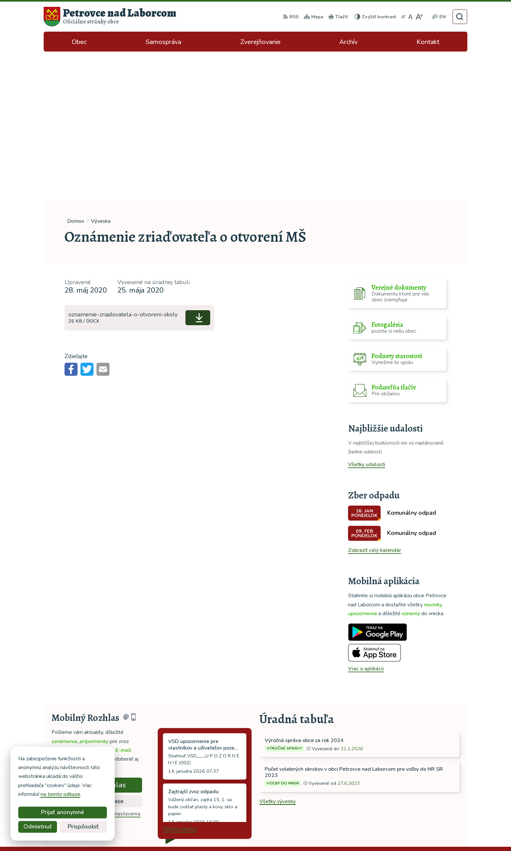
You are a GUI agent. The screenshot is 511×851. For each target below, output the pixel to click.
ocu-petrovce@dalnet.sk (427, 796)
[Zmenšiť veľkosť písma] (403, 16)
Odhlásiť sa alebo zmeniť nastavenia (96, 664)
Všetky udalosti (366, 315)
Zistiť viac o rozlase (97, 652)
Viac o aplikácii (366, 519)
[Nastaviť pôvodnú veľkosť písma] (410, 16)
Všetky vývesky (277, 652)
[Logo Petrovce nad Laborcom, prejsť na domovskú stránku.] (110, 16)
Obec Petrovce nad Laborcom (348, 833)
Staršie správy (180, 679)
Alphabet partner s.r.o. (243, 833)
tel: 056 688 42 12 (421, 788)
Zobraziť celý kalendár (374, 400)
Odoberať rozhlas (97, 636)
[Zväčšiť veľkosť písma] (419, 16)
